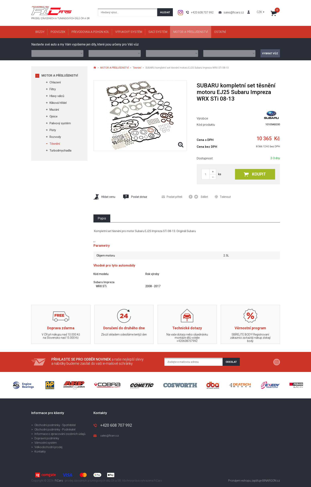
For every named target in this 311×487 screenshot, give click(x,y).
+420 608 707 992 (202, 12)
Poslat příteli (172, 196)
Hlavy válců (57, 96)
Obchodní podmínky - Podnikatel (54, 429)
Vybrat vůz (270, 53)
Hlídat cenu (104, 197)
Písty (53, 130)
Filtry (53, 89)
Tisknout (223, 196)
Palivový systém (60, 123)
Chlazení (55, 82)
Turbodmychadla (60, 150)
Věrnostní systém (45, 442)
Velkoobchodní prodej (48, 447)
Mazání (54, 109)
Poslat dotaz (135, 196)
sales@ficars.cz (234, 12)
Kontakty (40, 451)
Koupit (255, 174)
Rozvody (55, 137)
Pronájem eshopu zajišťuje (245, 480)
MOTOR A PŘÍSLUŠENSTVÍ (60, 75)
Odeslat (231, 361)
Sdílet (198, 197)
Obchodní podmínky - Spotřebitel (55, 425)
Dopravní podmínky (46, 438)
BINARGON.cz (271, 480)
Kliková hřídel (58, 103)
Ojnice (54, 116)
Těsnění (55, 143)
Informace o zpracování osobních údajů (59, 433)
